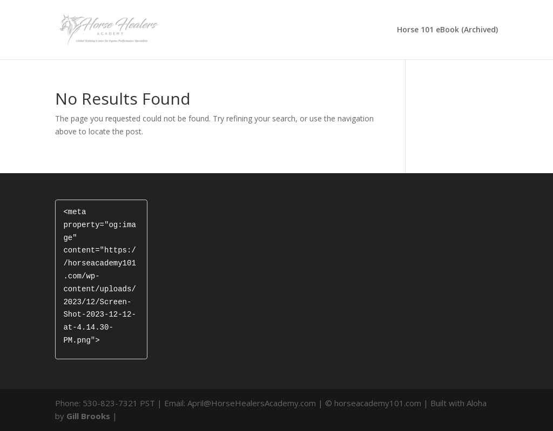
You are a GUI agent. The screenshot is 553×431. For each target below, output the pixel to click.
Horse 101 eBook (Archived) (447, 30)
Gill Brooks (88, 416)
